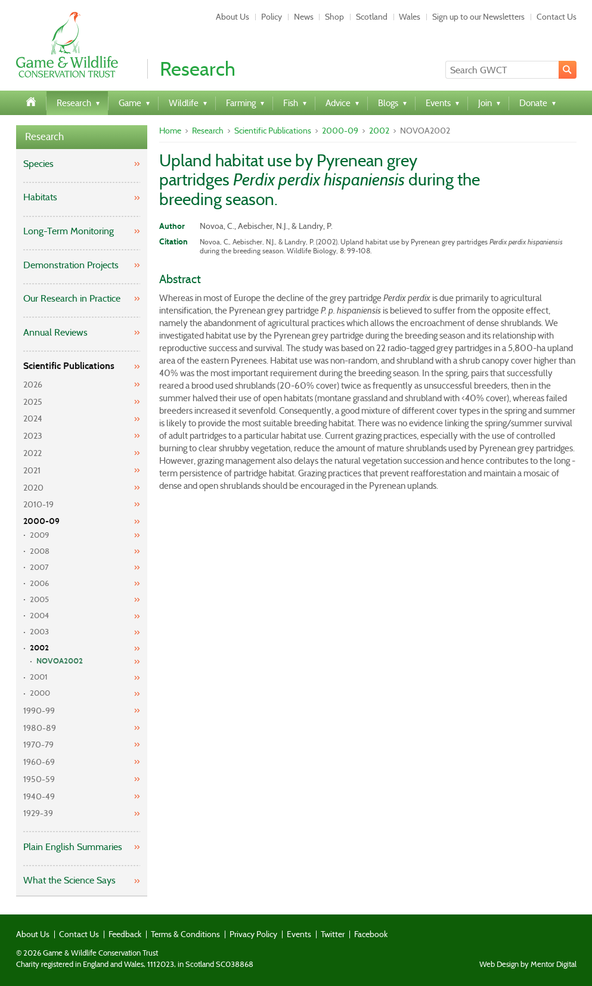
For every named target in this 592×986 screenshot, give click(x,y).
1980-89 (39, 728)
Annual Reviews (55, 332)
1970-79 (38, 744)
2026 (32, 384)
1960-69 (39, 761)
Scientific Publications (68, 365)
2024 (32, 418)
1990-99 (39, 710)
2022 (32, 453)
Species (38, 163)
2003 (39, 632)
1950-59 (39, 779)
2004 (39, 615)
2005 (39, 599)
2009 (39, 535)
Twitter (333, 934)
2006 (39, 583)
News (304, 16)
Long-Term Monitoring (68, 231)
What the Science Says (69, 880)
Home (170, 130)
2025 (32, 401)
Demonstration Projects (71, 265)
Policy (271, 16)
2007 (39, 567)
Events (299, 934)
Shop (334, 16)
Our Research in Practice (71, 298)
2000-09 (41, 521)
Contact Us (556, 16)
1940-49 (39, 796)
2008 (39, 551)
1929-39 (38, 813)
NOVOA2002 (59, 661)
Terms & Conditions (185, 934)
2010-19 (38, 504)
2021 (32, 470)
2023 (32, 435)
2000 (40, 693)
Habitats (40, 197)
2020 (33, 487)
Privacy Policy (253, 934)
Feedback (125, 934)
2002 (39, 648)
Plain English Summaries (72, 846)
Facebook (371, 934)
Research (44, 137)
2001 (39, 677)
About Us (232, 16)
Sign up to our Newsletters (478, 16)
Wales (409, 16)
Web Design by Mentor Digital (527, 964)
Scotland (372, 16)
